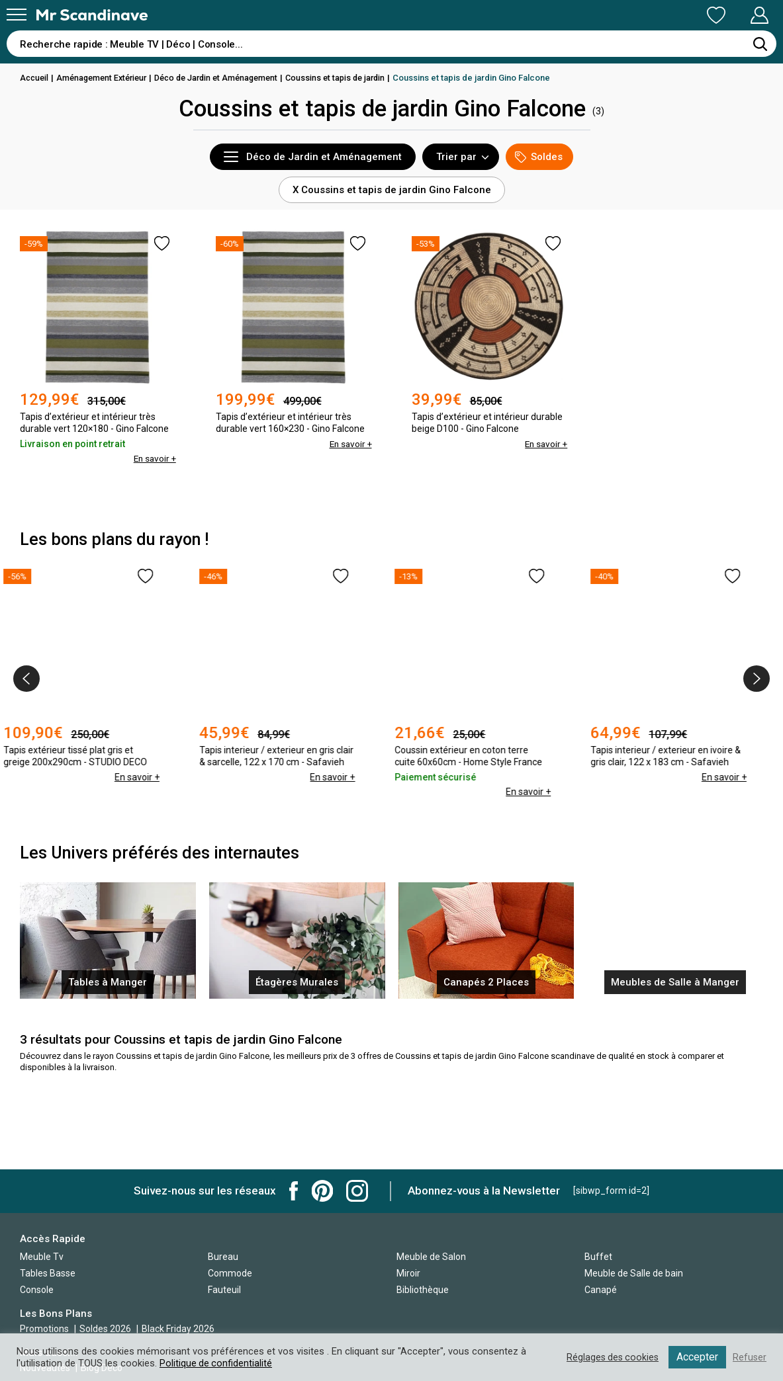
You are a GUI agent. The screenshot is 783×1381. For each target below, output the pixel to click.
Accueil (35, 78)
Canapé (600, 1289)
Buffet (598, 1256)
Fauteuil (224, 1289)
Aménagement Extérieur (106, 78)
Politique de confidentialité (216, 1363)
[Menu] (16, 14)
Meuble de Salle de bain (633, 1273)
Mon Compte (734, 15)
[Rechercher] (759, 43)
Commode (230, 1273)
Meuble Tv (42, 1256)
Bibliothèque (422, 1289)
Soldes (539, 157)
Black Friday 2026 (178, 1328)
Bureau (223, 1256)
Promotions (44, 1328)
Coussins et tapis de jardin (353, 78)
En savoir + (153, 458)
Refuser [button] (749, 1357)
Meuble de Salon (431, 1256)
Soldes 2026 (106, 1328)
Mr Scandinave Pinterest (322, 1191)
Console (37, 1289)
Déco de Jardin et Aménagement (227, 78)
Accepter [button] (696, 1357)
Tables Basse (47, 1273)
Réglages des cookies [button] (610, 1357)
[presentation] (26, 678)
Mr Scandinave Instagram (357, 1191)
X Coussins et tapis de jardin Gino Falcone (392, 190)
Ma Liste (647, 15)
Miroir (408, 1273)
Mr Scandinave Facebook (294, 1190)
